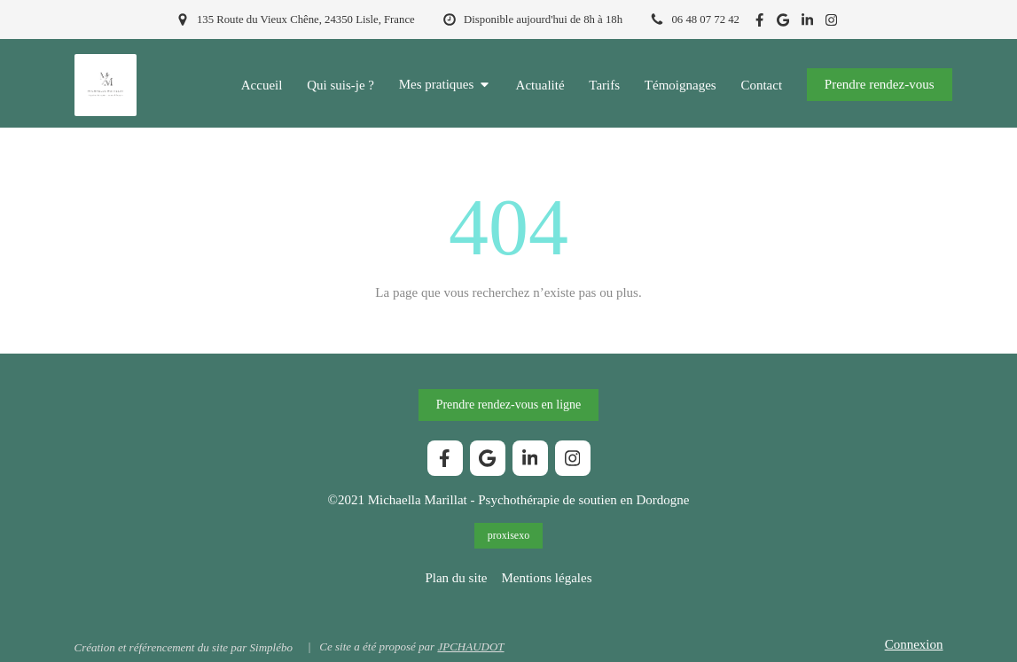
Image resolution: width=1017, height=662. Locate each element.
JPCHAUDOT (470, 646)
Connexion (914, 644)
